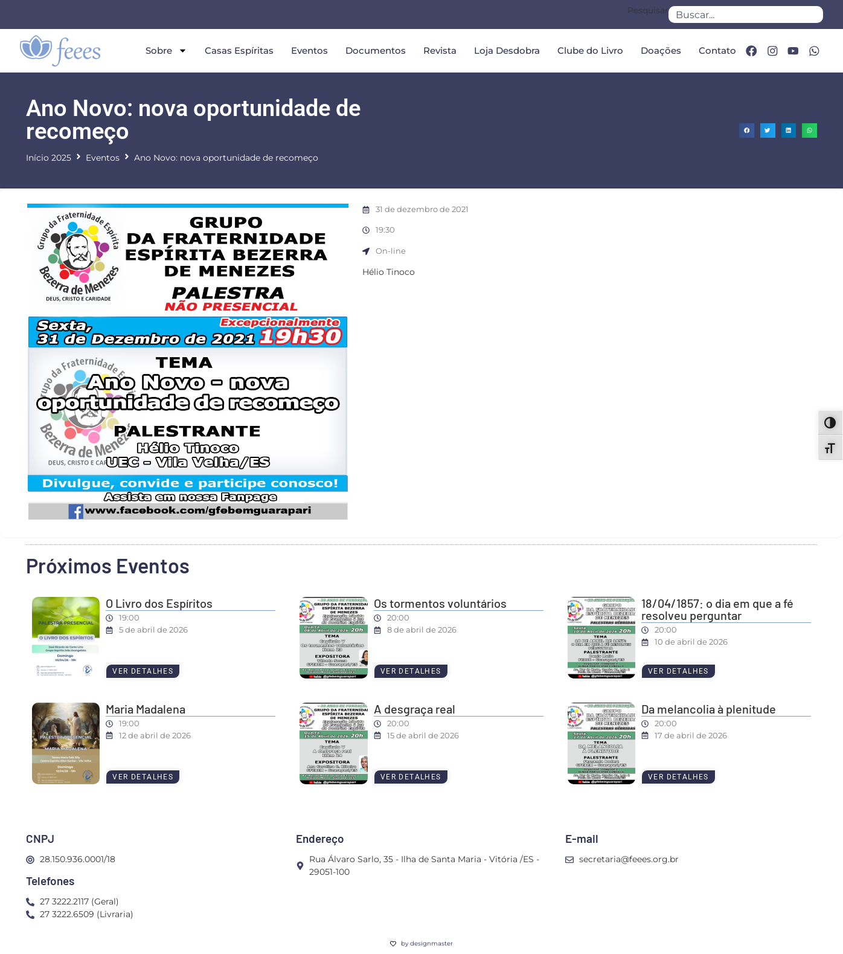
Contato (715, 50)
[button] (746, 130)
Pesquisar (647, 11)
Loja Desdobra (505, 50)
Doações (659, 50)
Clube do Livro (588, 50)
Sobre (164, 50)
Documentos (374, 50)
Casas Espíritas (237, 50)
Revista (438, 50)
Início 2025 (48, 157)
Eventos (307, 50)
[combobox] (745, 14)
